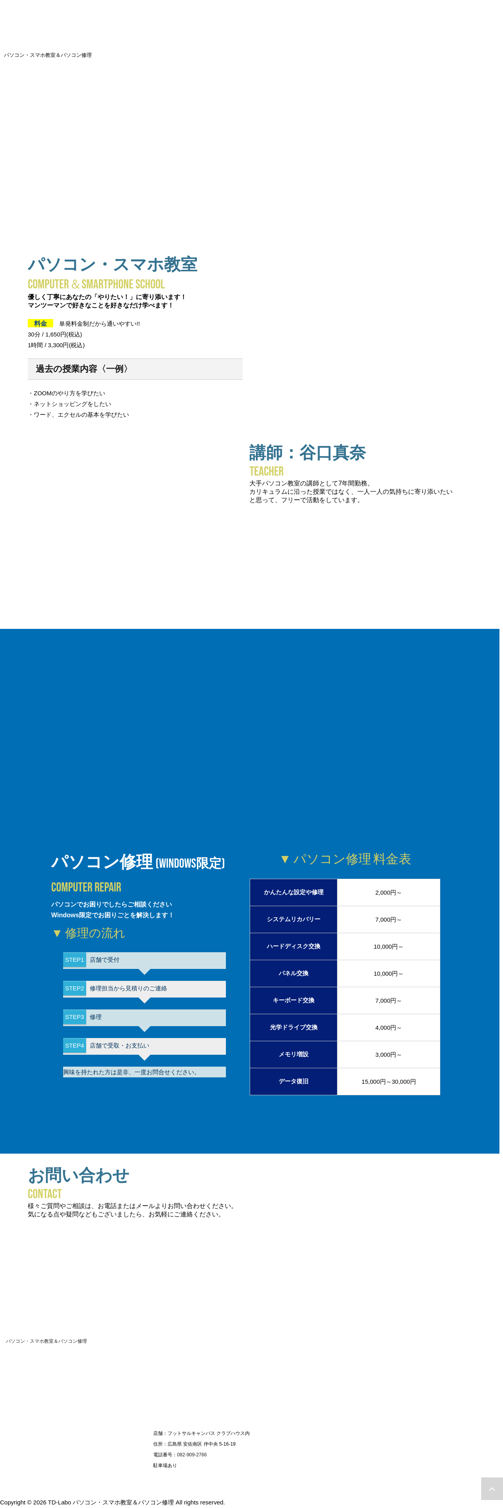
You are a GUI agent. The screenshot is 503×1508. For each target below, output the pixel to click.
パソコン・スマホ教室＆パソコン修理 (46, 1341)
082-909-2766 (192, 1454)
